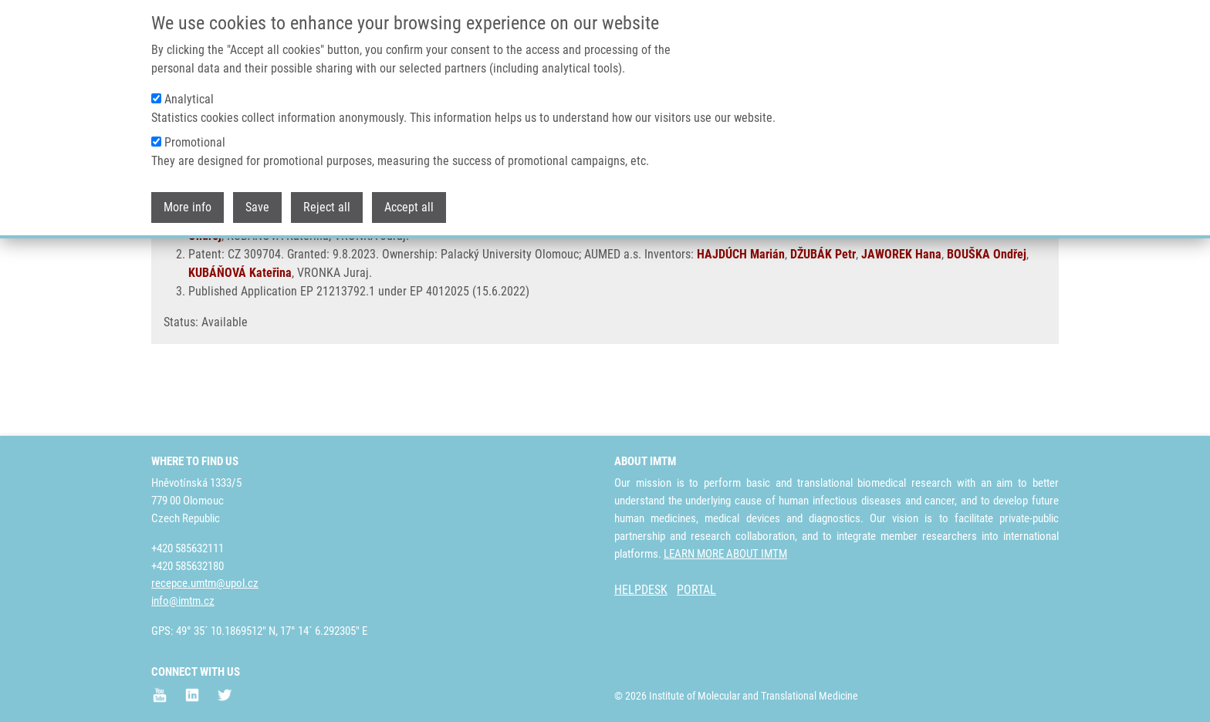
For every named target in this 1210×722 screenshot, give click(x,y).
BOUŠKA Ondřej (986, 309)
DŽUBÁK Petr (847, 272)
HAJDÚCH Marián (765, 272)
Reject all (326, 204)
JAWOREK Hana (925, 272)
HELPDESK (641, 590)
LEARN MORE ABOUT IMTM (725, 554)
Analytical (189, 96)
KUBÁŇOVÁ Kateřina (240, 328)
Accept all (409, 204)
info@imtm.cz (183, 602)
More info (187, 204)
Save (257, 204)
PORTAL (696, 590)
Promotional (194, 139)
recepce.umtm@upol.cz (205, 584)
